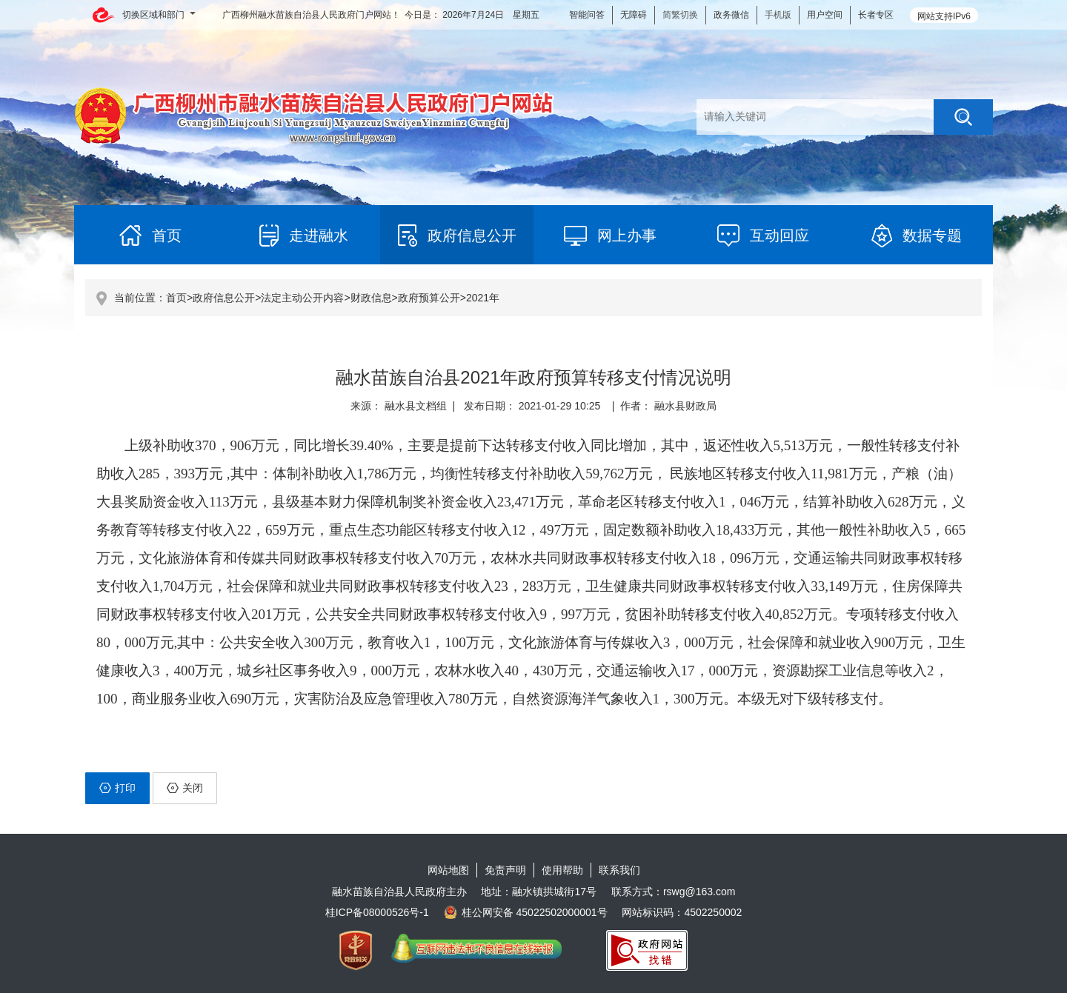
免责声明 (505, 870)
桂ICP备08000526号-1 (377, 912)
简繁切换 (680, 15)
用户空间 (824, 15)
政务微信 (731, 15)
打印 (117, 788)
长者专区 (876, 15)
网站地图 (448, 870)
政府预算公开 (429, 298)
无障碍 (633, 15)
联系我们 (619, 870)
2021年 (482, 298)
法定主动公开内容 (302, 298)
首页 (176, 298)
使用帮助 (562, 870)
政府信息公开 (224, 298)
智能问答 (587, 15)
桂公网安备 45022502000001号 (526, 912)
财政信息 (371, 298)
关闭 (185, 788)
